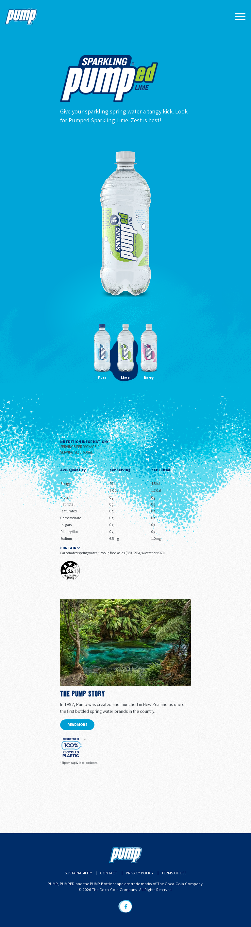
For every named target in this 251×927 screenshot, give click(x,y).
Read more (77, 724)
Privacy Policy (139, 873)
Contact (108, 873)
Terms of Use (173, 873)
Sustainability (78, 873)
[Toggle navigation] (239, 16)
